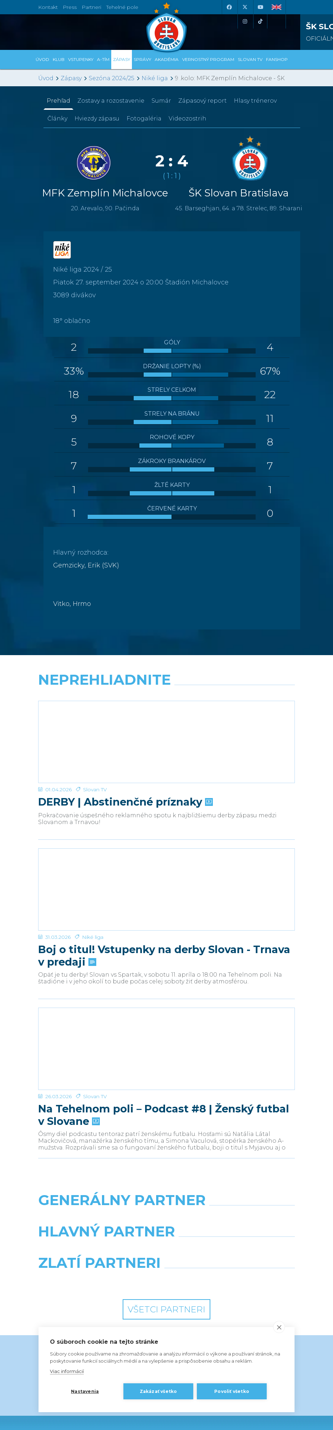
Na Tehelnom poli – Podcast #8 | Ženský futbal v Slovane (163, 1030)
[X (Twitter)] (244, 7)
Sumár (161, 100)
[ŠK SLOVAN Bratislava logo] (166, 26)
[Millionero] (233, 1165)
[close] (279, 1327)
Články (57, 118)
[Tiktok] (260, 21)
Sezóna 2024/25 (111, 78)
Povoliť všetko (231, 1391)
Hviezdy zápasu (97, 118)
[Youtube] (260, 7)
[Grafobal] (99, 1165)
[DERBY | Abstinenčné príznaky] (166, 728)
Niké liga (155, 78)
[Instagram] (244, 21)
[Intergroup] (99, 1196)
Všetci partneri (166, 1224)
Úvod (42, 59)
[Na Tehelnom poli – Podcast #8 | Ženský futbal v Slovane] (166, 978)
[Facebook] (229, 7)
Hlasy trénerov (255, 100)
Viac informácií (67, 1371)
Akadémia (167, 59)
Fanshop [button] (277, 59)
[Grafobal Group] (233, 1196)
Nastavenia (85, 1391)
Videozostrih (187, 118)
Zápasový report (202, 100)
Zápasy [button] (121, 59)
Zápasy (71, 78)
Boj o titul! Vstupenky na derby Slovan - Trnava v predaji (164, 899)
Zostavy (110, 100)
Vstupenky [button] (80, 59)
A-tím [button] (103, 59)
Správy (142, 59)
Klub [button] (59, 59)
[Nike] (166, 1133)
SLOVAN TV (250, 59)
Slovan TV (95, 761)
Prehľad (58, 100)
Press (70, 7)
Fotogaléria (144, 118)
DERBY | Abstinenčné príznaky (124, 774)
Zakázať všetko (158, 1391)
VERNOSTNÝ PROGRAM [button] (208, 59)
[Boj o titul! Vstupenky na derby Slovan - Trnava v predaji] (166, 847)
